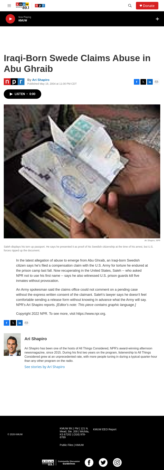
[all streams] (158, 18)
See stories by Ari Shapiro (44, 366)
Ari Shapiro (41, 80)
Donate (149, 6)
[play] (10, 19)
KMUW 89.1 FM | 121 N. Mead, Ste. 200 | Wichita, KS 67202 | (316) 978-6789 (74, 433)
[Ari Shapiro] (12, 344)
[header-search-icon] (129, 5)
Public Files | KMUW (72, 445)
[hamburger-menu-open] (9, 5)
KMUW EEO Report (105, 429)
